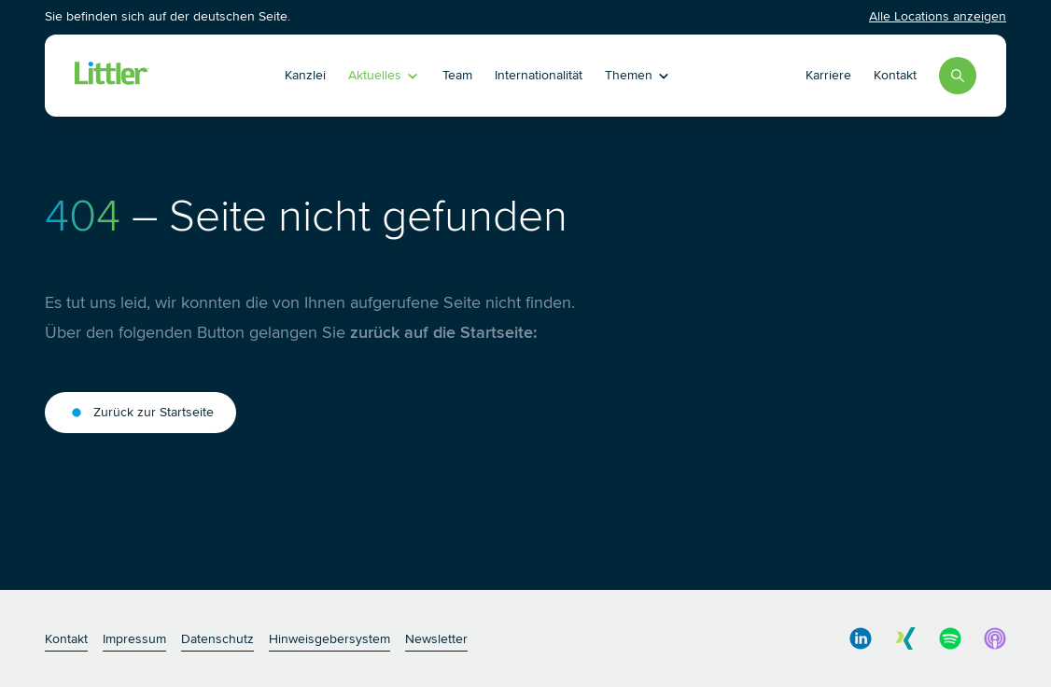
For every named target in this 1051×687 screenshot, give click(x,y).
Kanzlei (305, 75)
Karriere (828, 75)
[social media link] (860, 638)
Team (457, 75)
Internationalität (538, 75)
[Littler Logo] (112, 76)
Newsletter (436, 639)
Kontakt (895, 75)
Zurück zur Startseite (140, 412)
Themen (638, 75)
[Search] (957, 75)
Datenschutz (217, 639)
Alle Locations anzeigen (937, 16)
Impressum (134, 639)
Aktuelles (384, 75)
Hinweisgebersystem (329, 639)
